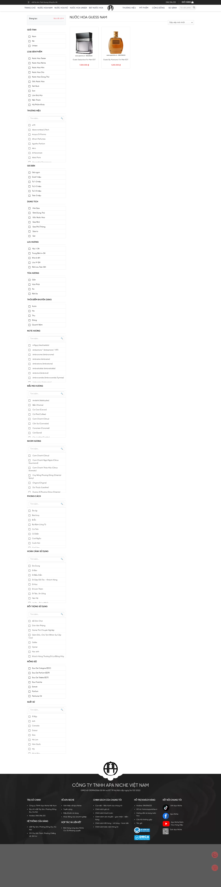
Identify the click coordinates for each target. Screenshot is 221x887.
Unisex (34, 46)
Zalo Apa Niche (172, 831)
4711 (33, 125)
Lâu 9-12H (36, 263)
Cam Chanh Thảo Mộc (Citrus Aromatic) (43, 469)
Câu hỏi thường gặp (144, 820)
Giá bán (31, 166)
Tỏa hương (33, 273)
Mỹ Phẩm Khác (38, 105)
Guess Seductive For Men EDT (84, 60)
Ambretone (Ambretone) (42, 364)
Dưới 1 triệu (36, 177)
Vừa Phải (36, 284)
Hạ (33, 311)
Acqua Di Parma (39, 135)
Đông (34, 320)
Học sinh (35, 652)
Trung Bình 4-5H (38, 253)
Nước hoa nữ (61, 8)
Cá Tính (35, 529)
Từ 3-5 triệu (36, 191)
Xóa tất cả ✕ (59, 18)
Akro (34, 148)
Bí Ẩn (34, 520)
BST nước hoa (97, 8)
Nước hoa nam (45, 8)
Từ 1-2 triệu (36, 182)
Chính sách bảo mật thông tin (106, 827)
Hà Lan (35, 740)
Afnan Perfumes (38, 139)
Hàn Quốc (36, 744)
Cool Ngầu (36, 539)
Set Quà (35, 86)
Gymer (35, 647)
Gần (34, 280)
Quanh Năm (37, 325)
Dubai (34, 731)
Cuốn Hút (36, 543)
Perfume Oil (37, 696)
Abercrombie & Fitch (40, 130)
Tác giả (139, 823)
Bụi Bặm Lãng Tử (39, 525)
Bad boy (35, 515)
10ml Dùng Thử (38, 213)
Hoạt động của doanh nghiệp (75, 817)
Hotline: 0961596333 (144, 806)
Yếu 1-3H (35, 249)
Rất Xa (35, 294)
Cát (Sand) (37, 433)
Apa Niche (170, 816)
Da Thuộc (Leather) (40, 488)
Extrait (34, 687)
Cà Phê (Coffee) (39, 414)
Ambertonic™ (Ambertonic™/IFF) (45, 350)
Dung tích (32, 202)
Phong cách (34, 496)
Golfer (34, 643)
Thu (33, 316)
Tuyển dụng (67, 809)
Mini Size (36, 208)
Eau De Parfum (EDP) (41, 673)
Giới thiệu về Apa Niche (72, 806)
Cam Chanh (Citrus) (40, 419)
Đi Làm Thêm (37, 589)
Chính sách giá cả (102, 809)
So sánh (173, 8)
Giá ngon (36, 172)
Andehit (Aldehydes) (40, 401)
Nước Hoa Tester (39, 58)
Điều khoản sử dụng (71, 813)
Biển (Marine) (37, 405)
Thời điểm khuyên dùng (39, 300)
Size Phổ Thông (38, 227)
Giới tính (31, 30)
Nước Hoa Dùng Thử (40, 77)
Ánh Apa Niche (172, 807)
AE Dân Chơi (37, 621)
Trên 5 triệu (36, 196)
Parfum (35, 691)
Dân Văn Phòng (38, 626)
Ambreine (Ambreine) (41, 359)
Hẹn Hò (35, 598)
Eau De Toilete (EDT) (40, 678)
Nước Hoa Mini (38, 68)
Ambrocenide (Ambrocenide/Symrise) (48, 378)
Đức (34, 735)
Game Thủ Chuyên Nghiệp (43, 630)
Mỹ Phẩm (144, 8)
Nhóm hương (34, 441)
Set (33, 236)
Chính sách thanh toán (104, 813)
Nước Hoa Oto (38, 72)
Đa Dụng (36, 566)
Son (33, 91)
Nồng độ (32, 662)
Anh (33, 721)
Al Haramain (37, 153)
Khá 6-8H (36, 258)
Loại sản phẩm (34, 52)
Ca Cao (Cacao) (39, 410)
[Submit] (194, 8)
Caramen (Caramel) (40, 428)
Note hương (33, 331)
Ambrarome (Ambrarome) (43, 355)
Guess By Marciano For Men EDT (115, 60)
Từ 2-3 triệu (36, 186)
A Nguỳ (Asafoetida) (40, 345)
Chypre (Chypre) (39, 483)
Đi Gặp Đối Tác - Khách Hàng (44, 580)
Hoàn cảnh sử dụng (37, 551)
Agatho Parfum (38, 144)
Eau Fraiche (37, 682)
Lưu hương (33, 242)
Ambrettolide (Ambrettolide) (43, 369)
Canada (35, 726)
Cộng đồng (159, 8)
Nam (34, 37)
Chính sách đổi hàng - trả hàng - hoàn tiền (112, 823)
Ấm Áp (34, 511)
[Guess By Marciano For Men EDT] (115, 42)
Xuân (34, 306)
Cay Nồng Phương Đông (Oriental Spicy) (45, 476)
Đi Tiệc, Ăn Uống (39, 594)
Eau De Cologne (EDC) (41, 668)
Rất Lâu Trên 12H (39, 267)
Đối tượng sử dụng (37, 607)
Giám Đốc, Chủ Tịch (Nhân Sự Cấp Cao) (45, 636)
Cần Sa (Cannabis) (40, 424)
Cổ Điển (35, 534)
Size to (35, 231)
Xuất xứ (31, 702)
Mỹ (33, 749)
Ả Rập (34, 717)
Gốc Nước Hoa (38, 82)
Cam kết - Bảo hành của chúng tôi (108, 806)
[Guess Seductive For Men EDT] (84, 42)
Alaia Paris (36, 158)
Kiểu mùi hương (35, 386)
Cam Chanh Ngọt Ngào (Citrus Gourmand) (44, 461)
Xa (33, 289)
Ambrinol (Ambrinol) (40, 373)
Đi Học (35, 585)
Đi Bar (34, 571)
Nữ (33, 41)
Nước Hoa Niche (39, 63)
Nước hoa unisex (78, 8)
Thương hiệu (129, 8)
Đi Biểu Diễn (37, 575)
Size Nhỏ (36, 222)
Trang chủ (29, 8)
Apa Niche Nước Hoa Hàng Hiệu (173, 823)
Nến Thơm (36, 100)
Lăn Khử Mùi (37, 95)
